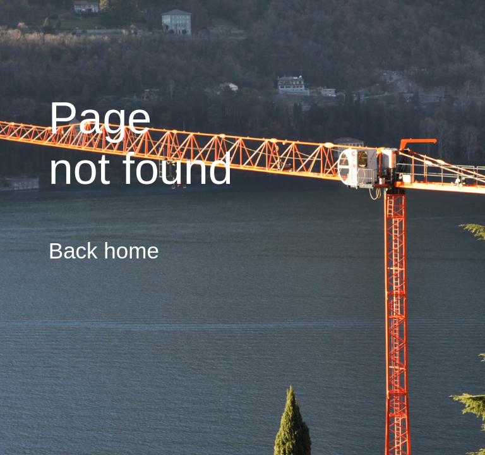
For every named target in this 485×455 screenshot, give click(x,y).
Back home (104, 250)
